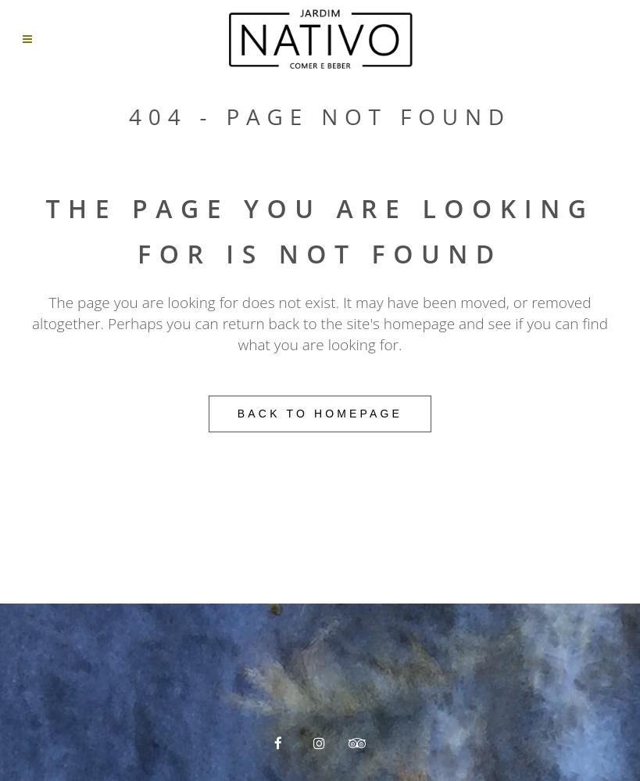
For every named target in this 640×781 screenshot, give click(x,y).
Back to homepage (320, 413)
